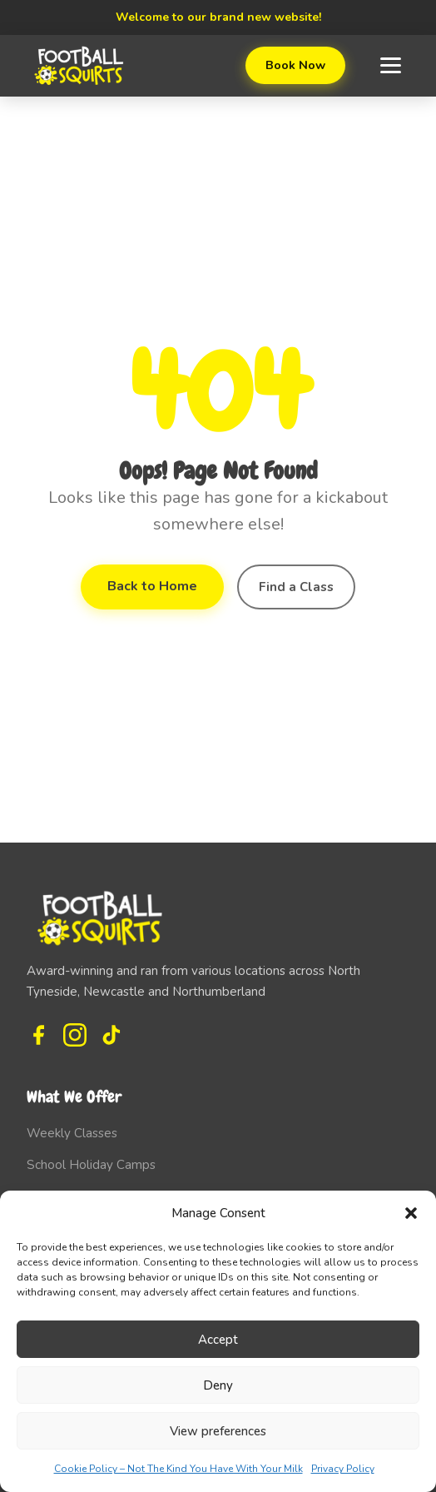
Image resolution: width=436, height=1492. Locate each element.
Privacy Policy (342, 1468)
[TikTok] (111, 1035)
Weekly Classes (72, 1133)
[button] (411, 1213)
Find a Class (296, 587)
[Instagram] (75, 1035)
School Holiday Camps (91, 1164)
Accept (218, 1339)
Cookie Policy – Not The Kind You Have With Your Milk (178, 1468)
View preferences (218, 1431)
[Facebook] (38, 1035)
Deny (218, 1385)
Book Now (295, 65)
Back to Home (152, 586)
